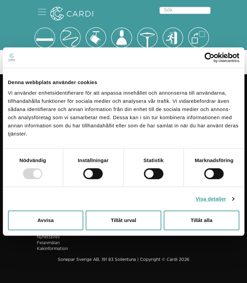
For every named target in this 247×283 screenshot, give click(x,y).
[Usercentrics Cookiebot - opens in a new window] (209, 57)
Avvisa (45, 220)
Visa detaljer (211, 199)
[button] (42, 12)
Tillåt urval (123, 220)
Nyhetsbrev (48, 237)
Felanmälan (48, 243)
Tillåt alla (201, 220)
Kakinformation (52, 249)
